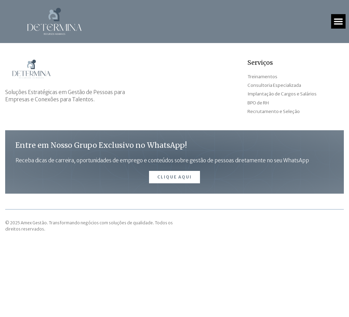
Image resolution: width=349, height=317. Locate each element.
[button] (338, 21)
